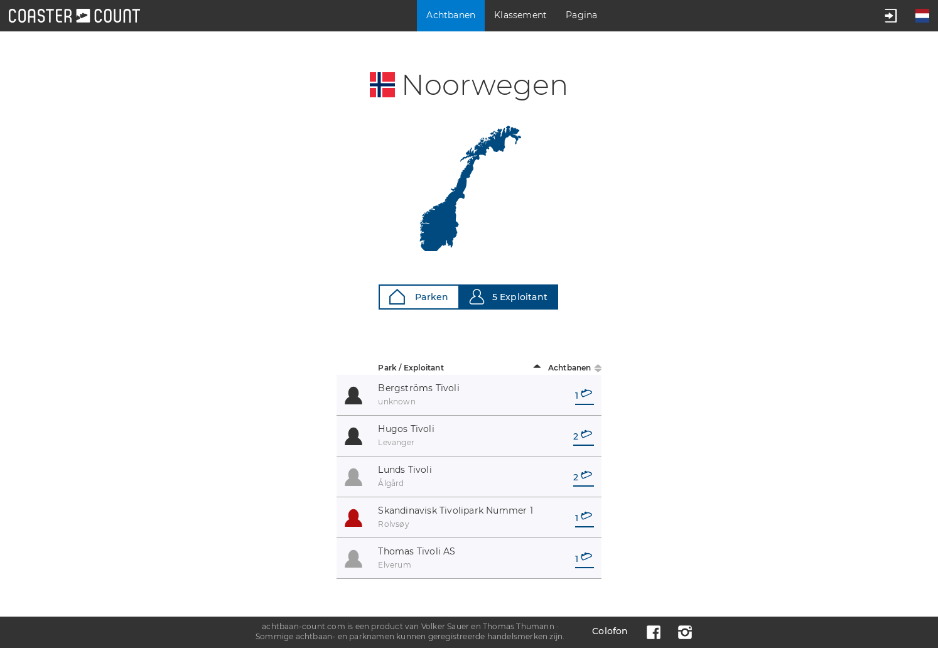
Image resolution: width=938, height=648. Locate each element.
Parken (418, 297)
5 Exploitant (508, 297)
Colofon (610, 631)
